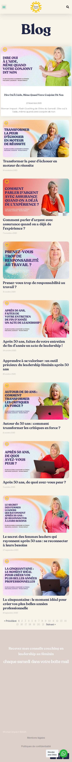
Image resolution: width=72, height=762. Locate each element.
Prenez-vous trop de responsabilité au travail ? (34, 285)
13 (61, 621)
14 (65, 621)
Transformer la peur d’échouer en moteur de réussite (30, 163)
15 (18, 624)
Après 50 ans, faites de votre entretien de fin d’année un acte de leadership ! (34, 343)
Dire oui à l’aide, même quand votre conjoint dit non (33, 95)
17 (26, 624)
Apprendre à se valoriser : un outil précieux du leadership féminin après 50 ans (36, 365)
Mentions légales (36, 737)
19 (34, 624)
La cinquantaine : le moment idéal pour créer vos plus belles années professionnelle (34, 604)
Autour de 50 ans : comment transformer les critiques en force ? (31, 425)
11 (53, 621)
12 (57, 621)
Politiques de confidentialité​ (36, 746)
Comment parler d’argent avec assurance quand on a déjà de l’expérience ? (28, 224)
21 (43, 624)
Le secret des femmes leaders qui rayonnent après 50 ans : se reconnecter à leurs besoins (35, 541)
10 (49, 621)
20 (38, 624)
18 (30, 624)
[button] (3, 7)
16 (22, 624)
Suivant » (51, 624)
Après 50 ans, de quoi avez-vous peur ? (34, 482)
